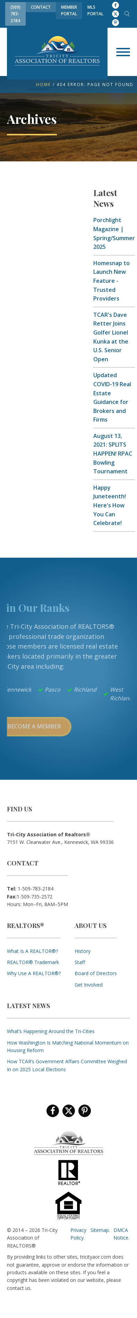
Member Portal (69, 10)
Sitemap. (100, 1230)
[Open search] (127, 14)
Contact (41, 7)
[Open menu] (123, 52)
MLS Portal (95, 10)
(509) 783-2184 (15, 13)
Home (43, 84)
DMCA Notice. (121, 1234)
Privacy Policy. (78, 1234)
